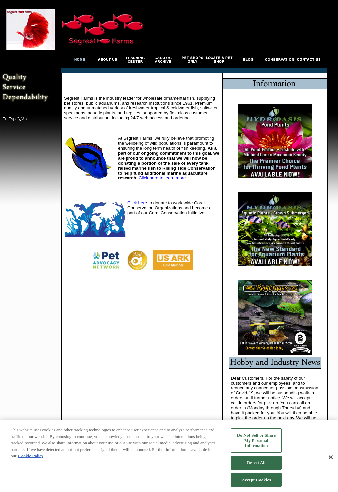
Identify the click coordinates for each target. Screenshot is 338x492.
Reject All (256, 464)
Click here (137, 202)
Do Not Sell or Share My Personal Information (256, 442)
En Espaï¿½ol (14, 119)
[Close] (330, 459)
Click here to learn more (162, 178)
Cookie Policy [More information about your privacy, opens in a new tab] (30, 457)
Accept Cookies (256, 481)
